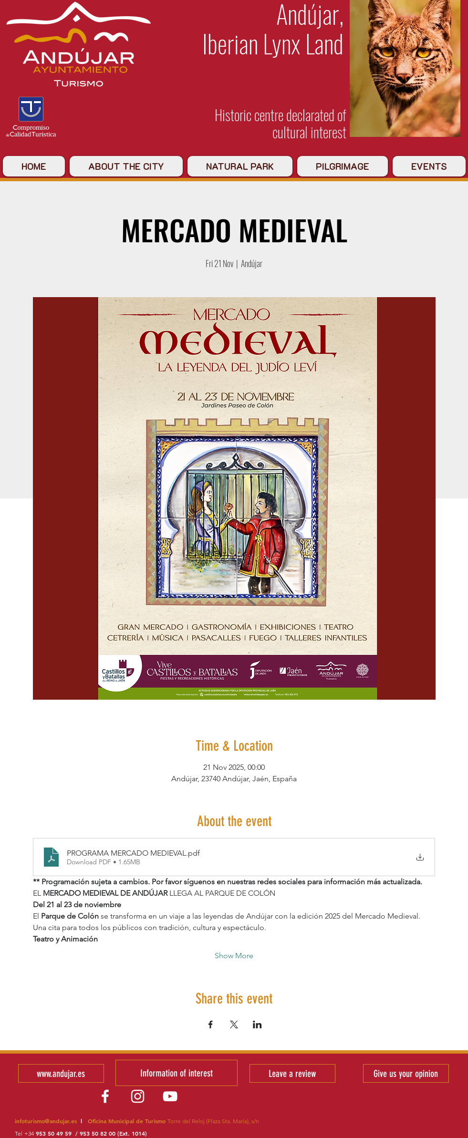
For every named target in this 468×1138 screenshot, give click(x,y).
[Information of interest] (176, 1073)
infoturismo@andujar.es (46, 1121)
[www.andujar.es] (61, 1073)
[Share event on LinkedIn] (257, 1024)
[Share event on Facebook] (210, 1024)
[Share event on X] (234, 1024)
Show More (234, 955)
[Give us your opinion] (406, 1073)
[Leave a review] (292, 1073)
